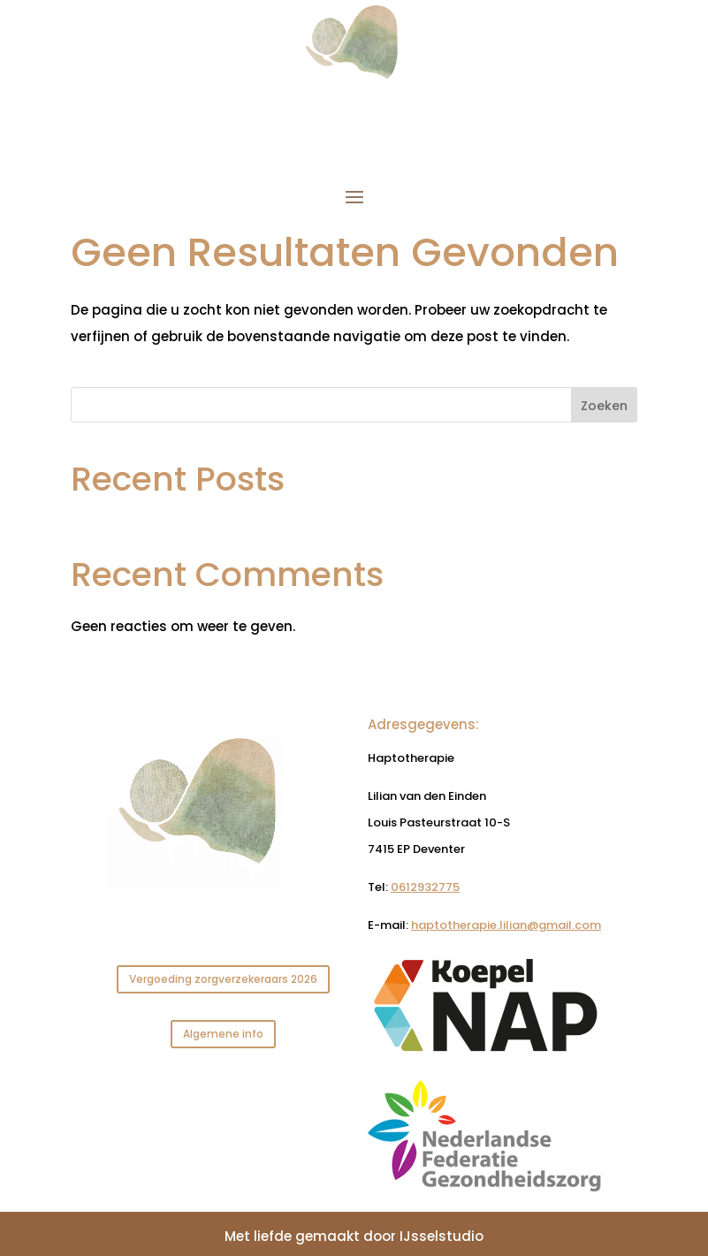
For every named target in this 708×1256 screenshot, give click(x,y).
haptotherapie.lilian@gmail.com (506, 925)
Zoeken (604, 406)
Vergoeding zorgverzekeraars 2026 (223, 978)
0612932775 (425, 887)
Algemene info (223, 1033)
